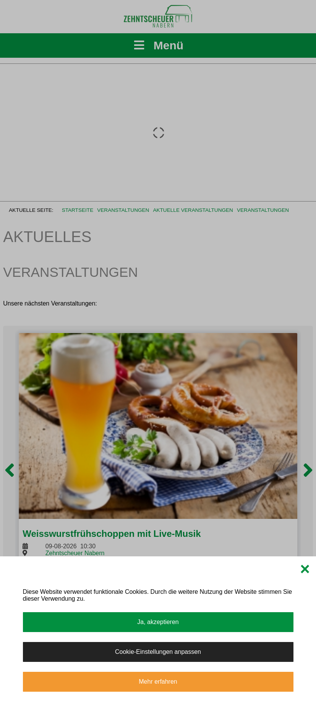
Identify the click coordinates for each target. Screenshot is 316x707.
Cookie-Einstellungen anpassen (158, 651)
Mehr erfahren (158, 681)
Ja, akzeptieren (158, 622)
